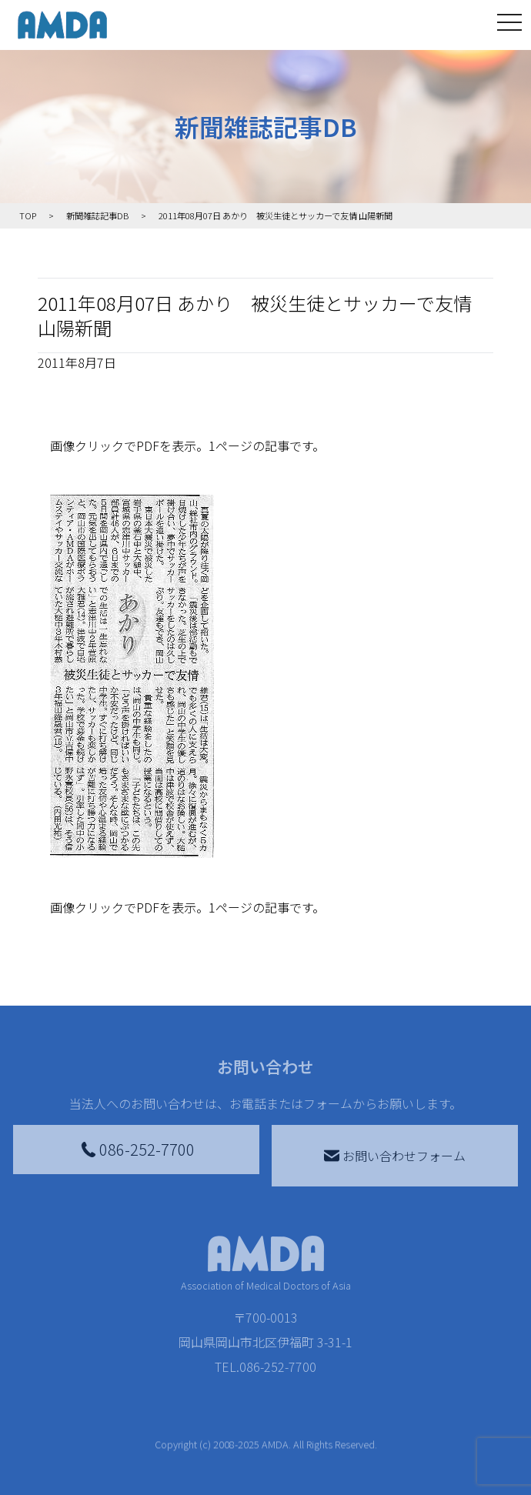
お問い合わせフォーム (395, 1155)
